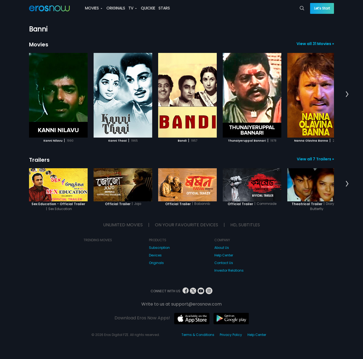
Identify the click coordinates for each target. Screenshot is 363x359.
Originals (156, 262)
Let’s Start (322, 8)
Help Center (223, 255)
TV (132, 8)
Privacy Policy (231, 334)
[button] (347, 94)
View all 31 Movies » (315, 43)
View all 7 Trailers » (315, 159)
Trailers (39, 160)
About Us (221, 247)
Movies (38, 44)
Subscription (159, 247)
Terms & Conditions (198, 334)
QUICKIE (148, 8)
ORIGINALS (115, 8)
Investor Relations (229, 270)
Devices (155, 255)
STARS (164, 8)
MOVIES (93, 8)
